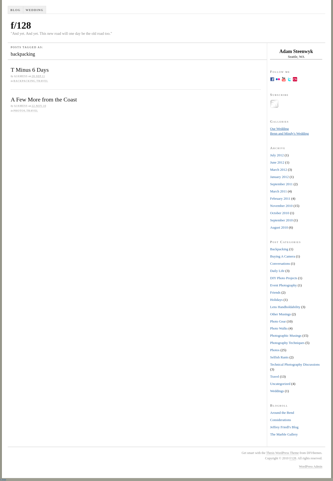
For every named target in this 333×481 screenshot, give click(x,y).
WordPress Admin (310, 466)
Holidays (276, 300)
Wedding (35, 10)
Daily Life (277, 271)
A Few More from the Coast (44, 99)
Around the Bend (282, 413)
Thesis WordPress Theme (282, 453)
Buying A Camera (282, 256)
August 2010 (279, 227)
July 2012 (277, 155)
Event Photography (283, 285)
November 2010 (281, 206)
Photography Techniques (287, 343)
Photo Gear (278, 321)
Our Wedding (279, 129)
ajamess (21, 76)
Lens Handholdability (285, 307)
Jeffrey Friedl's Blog (284, 427)
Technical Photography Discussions (295, 364)
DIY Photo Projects (283, 278)
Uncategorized (280, 384)
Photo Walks (279, 328)
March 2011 (278, 191)
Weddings (277, 391)
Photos (19, 110)
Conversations (280, 264)
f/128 (21, 25)
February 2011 (280, 198)
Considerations (280, 420)
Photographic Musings (285, 336)
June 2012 (277, 162)
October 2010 (279, 213)
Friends (275, 292)
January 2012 (279, 177)
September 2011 (281, 184)
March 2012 (278, 170)
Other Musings (280, 314)
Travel (42, 80)
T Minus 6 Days (30, 69)
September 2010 (281, 220)
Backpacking (24, 80)
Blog (15, 10)
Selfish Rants (279, 357)
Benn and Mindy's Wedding (289, 133)
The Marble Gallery (284, 434)
